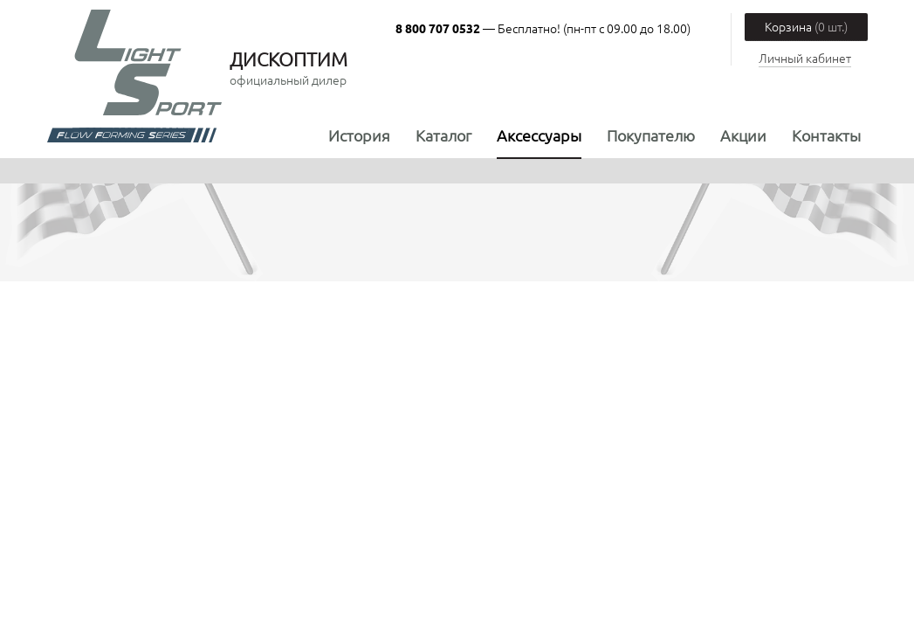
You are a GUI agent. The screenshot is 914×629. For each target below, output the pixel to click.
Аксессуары (539, 135)
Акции (743, 135)
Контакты (826, 135)
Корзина (806, 26)
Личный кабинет (805, 57)
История (359, 135)
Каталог (443, 135)
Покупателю (651, 135)
